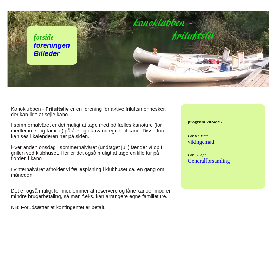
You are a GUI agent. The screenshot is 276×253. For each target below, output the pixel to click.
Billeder (46, 53)
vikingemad (201, 142)
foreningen (52, 45)
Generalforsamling (209, 161)
